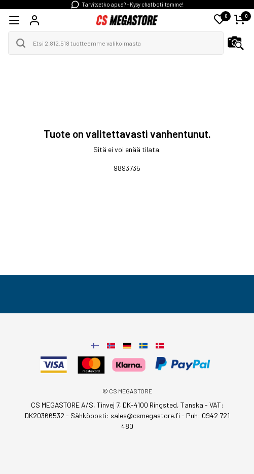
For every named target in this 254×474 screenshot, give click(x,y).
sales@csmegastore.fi (145, 415)
